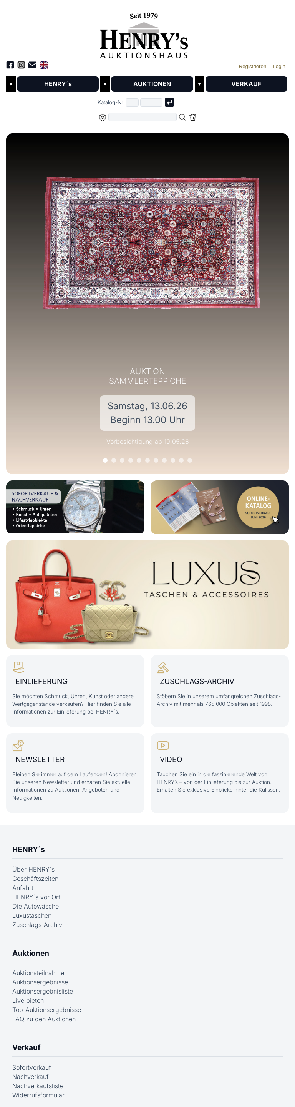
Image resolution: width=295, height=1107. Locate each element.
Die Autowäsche (35, 906)
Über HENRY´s (33, 869)
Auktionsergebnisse (40, 982)
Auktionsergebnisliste (42, 991)
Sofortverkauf (31, 1067)
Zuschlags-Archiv (37, 925)
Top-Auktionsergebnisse (46, 1010)
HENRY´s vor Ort (36, 897)
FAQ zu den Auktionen (44, 1019)
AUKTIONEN (152, 84)
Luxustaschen (31, 915)
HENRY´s (58, 84)
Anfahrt (22, 888)
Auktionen (30, 953)
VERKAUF (246, 84)
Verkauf (26, 1047)
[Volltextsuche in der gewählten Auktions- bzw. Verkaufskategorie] (142, 117)
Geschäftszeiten (35, 878)
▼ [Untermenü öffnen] (10, 84)
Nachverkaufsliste (37, 1086)
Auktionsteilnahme (38, 973)
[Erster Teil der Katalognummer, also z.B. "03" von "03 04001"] (132, 102)
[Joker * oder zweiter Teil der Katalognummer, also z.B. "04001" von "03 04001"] (151, 102)
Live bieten (28, 1000)
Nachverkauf (30, 1076)
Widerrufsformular (38, 1095)
